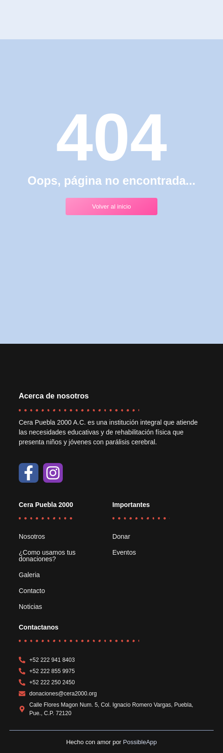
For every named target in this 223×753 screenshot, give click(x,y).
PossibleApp (140, 742)
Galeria (29, 575)
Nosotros (32, 536)
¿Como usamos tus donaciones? (47, 556)
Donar (121, 536)
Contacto (32, 590)
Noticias (30, 606)
